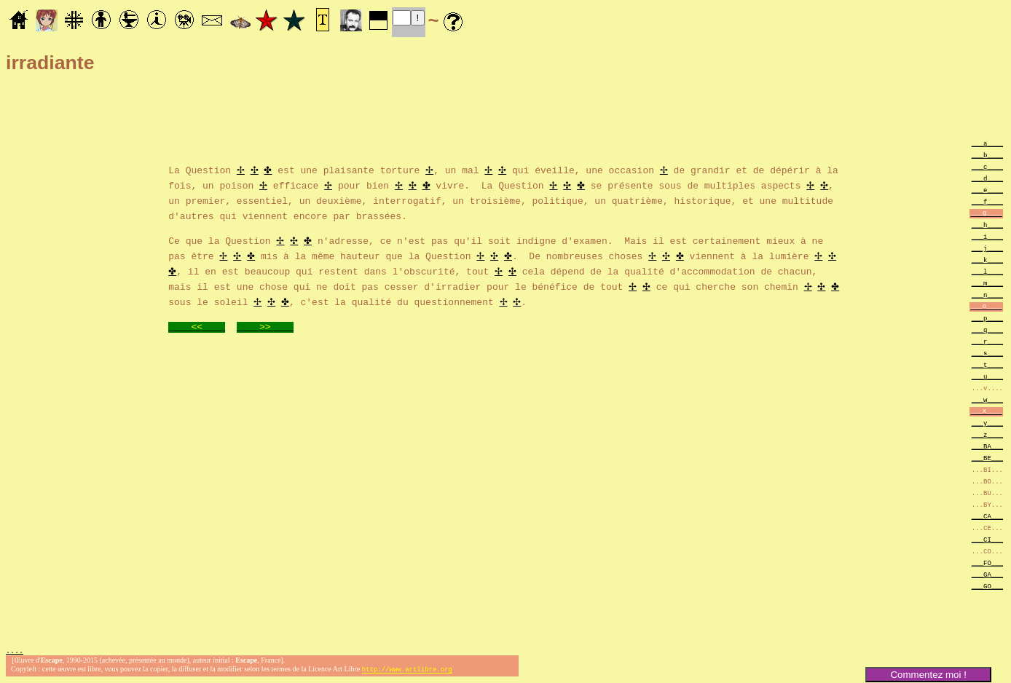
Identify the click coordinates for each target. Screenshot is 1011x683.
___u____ (987, 376)
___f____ (987, 201)
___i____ (987, 236)
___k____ (987, 259)
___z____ (987, 434)
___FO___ (987, 562)
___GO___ (987, 586)
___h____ (987, 224)
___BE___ (987, 457)
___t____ (987, 364)
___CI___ (987, 539)
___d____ (987, 178)
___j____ (987, 248)
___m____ (987, 283)
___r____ (987, 341)
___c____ (987, 166)
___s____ (987, 353)
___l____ (987, 271)
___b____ (987, 154)
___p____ (987, 318)
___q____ (987, 329)
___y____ (987, 422)
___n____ (987, 294)
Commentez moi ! (928, 674)
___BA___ (987, 446)
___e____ (987, 189)
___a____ (987, 143)
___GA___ (987, 574)
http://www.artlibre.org (407, 671)
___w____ (987, 399)
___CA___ (987, 516)
